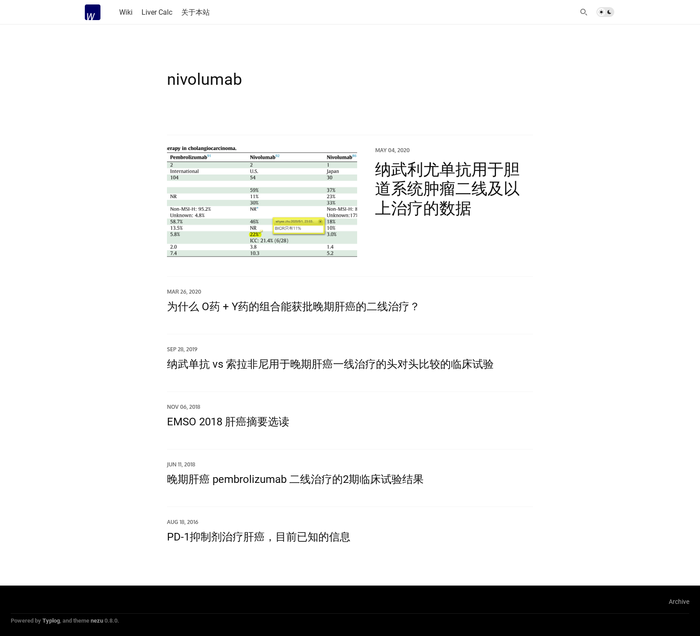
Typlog (51, 620)
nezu (97, 620)
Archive (679, 601)
